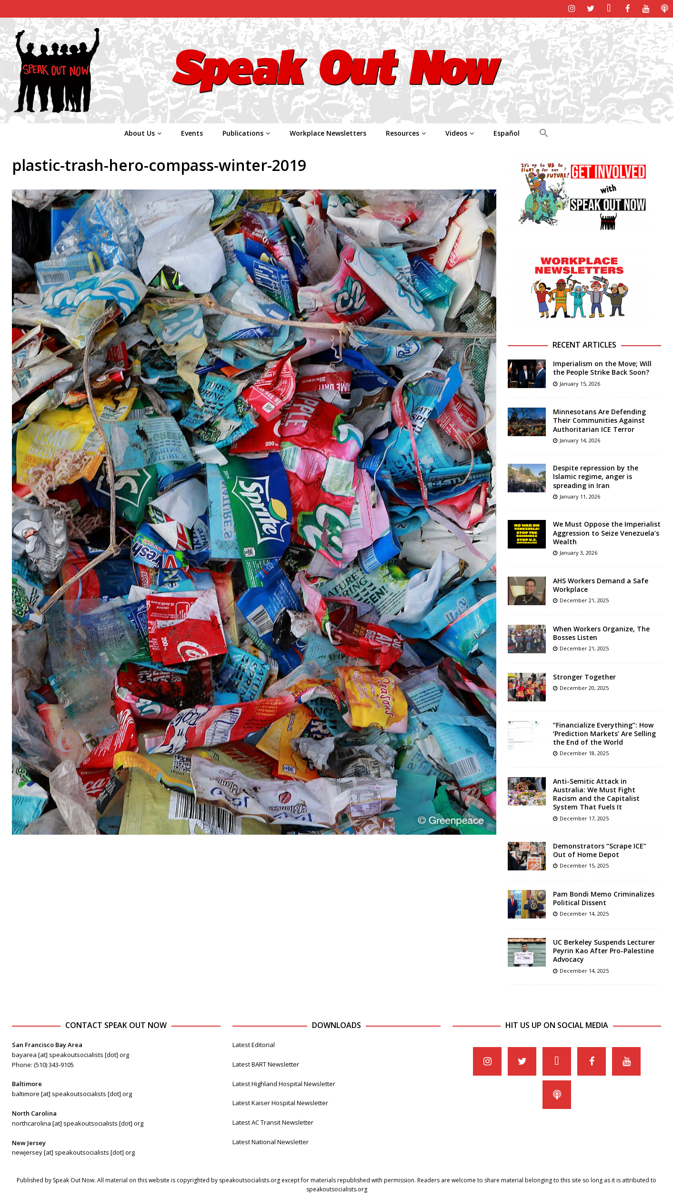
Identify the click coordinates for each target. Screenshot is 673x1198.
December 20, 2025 (584, 686)
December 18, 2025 (584, 752)
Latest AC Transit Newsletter (272, 1122)
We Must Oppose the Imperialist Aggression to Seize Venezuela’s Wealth (607, 532)
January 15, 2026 (580, 382)
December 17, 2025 (584, 817)
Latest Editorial (253, 1044)
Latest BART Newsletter (265, 1063)
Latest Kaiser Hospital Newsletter (280, 1102)
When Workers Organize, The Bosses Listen (601, 632)
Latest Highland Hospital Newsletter (283, 1082)
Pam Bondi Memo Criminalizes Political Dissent (603, 898)
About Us (139, 132)
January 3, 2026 (578, 551)
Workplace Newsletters (328, 132)
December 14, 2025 (584, 913)
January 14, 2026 (580, 439)
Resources (402, 132)
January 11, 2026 (580, 495)
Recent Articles (584, 344)
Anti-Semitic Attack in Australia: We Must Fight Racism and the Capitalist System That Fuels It (596, 793)
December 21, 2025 (584, 599)
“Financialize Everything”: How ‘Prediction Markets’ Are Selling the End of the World (604, 732)
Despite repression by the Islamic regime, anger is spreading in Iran (595, 476)
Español (506, 132)
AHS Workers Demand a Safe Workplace (600, 584)
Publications (242, 132)
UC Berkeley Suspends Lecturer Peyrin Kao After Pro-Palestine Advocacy (604, 950)
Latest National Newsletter (270, 1141)
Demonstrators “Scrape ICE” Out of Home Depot (599, 850)
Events (192, 132)
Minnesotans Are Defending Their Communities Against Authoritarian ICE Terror (599, 420)
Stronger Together (584, 675)
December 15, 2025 (584, 865)
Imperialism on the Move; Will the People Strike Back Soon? (602, 367)
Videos (456, 132)
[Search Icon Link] (543, 132)
